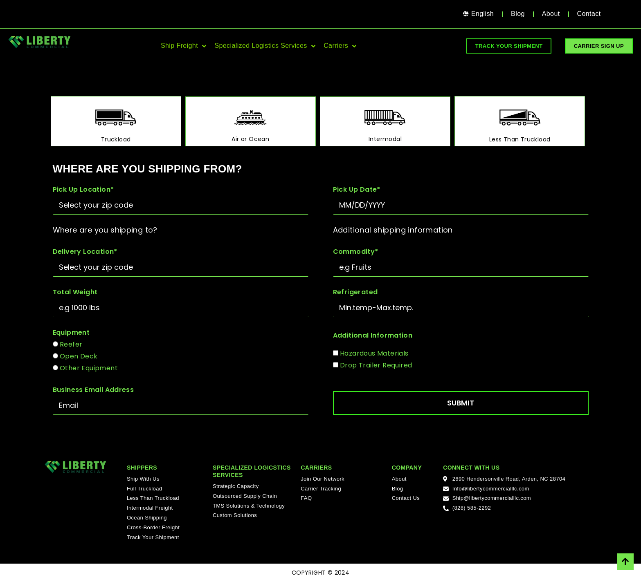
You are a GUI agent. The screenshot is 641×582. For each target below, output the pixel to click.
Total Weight (75, 292)
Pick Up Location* (83, 189)
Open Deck (79, 356)
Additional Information (373, 335)
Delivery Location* (85, 251)
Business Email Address (93, 389)
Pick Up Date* (356, 189)
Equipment (71, 332)
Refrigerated (355, 292)
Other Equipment (89, 368)
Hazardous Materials (374, 353)
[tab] (116, 121)
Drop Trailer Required (376, 365)
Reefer (71, 344)
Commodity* (355, 251)
